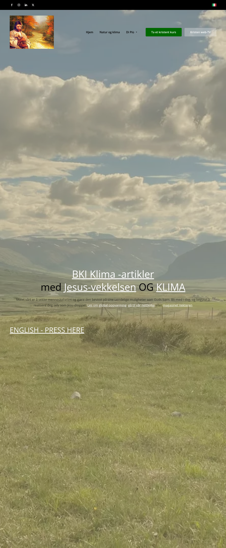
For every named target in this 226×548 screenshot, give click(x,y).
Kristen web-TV (200, 32)
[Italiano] (214, 5)
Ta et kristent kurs (163, 32)
